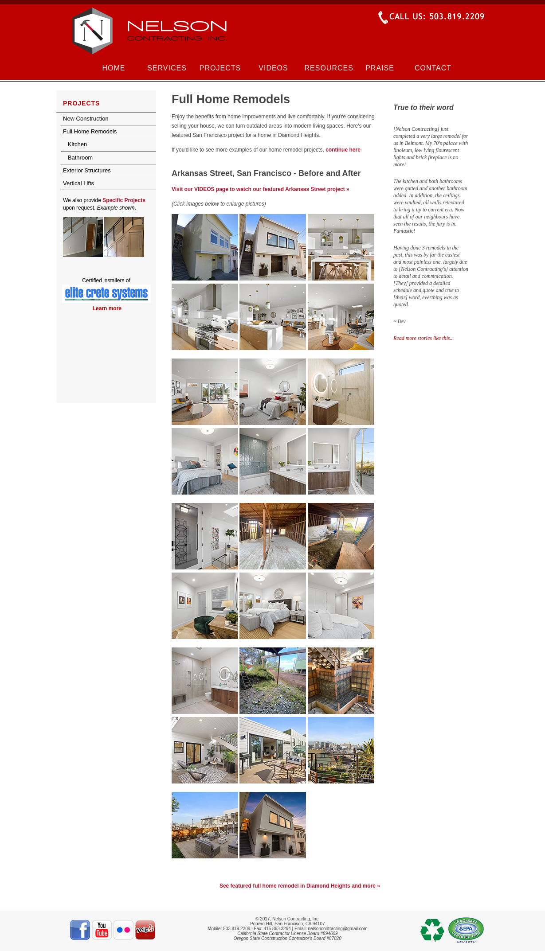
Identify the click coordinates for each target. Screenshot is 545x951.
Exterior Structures (87, 170)
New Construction (86, 118)
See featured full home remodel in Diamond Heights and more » (300, 886)
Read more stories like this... (423, 338)
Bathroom (78, 157)
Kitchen (75, 144)
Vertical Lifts (78, 183)
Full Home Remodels (90, 131)
